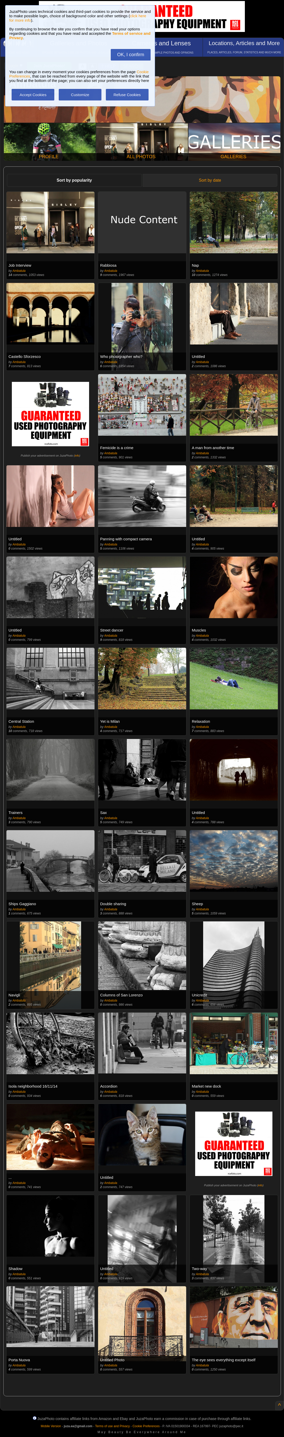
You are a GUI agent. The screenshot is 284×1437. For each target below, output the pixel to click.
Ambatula (19, 271)
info (77, 455)
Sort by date (210, 180)
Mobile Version (51, 1426)
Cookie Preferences (146, 1426)
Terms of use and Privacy (112, 1426)
